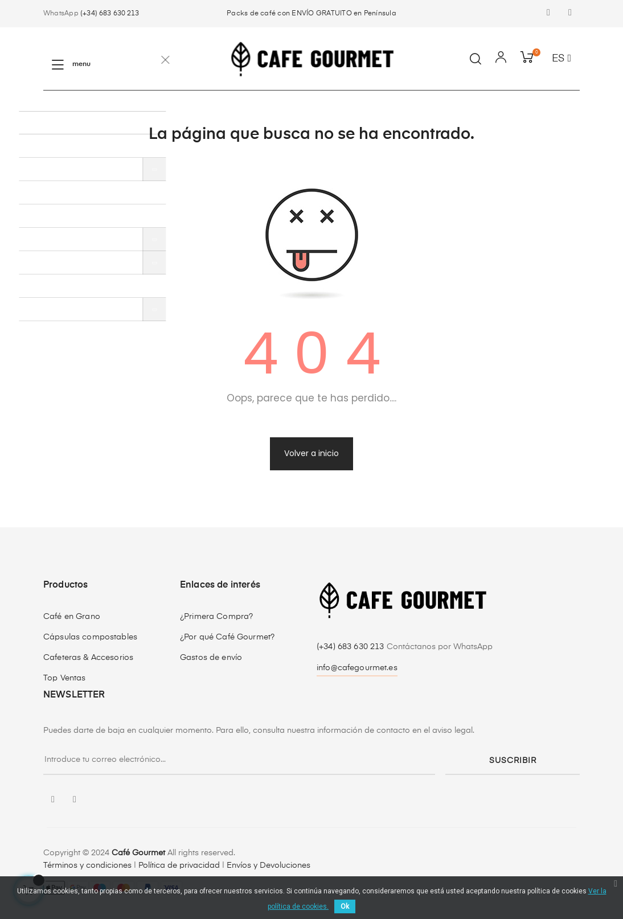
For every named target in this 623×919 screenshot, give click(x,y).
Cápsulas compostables (90, 637)
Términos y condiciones (87, 865)
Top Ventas (64, 678)
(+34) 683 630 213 (109, 13)
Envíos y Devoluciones (268, 865)
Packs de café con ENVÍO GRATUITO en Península (311, 13)
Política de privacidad (179, 865)
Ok (345, 906)
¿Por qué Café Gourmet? (227, 637)
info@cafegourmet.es (357, 668)
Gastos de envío (211, 658)
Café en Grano (71, 617)
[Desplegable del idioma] (561, 59)
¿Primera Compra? (216, 617)
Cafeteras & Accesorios (88, 658)
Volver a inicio (311, 453)
